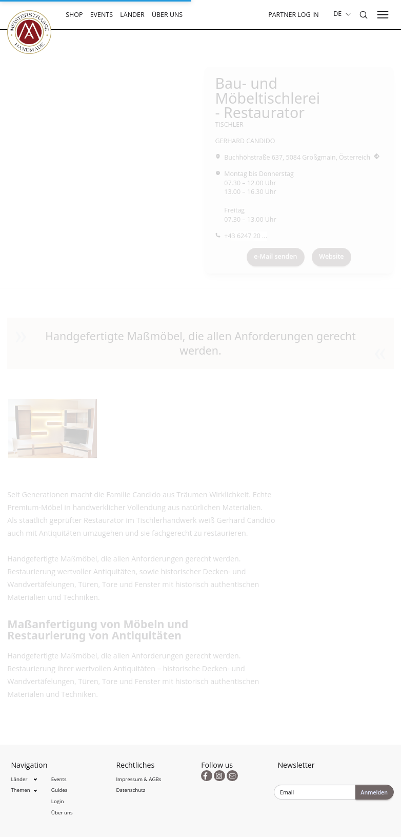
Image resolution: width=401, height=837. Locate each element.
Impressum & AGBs (138, 779)
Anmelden (374, 792)
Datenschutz (130, 790)
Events (101, 14)
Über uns (167, 14)
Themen (20, 790)
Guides (59, 790)
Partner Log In (293, 14)
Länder (132, 14)
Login (57, 801)
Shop (74, 14)
